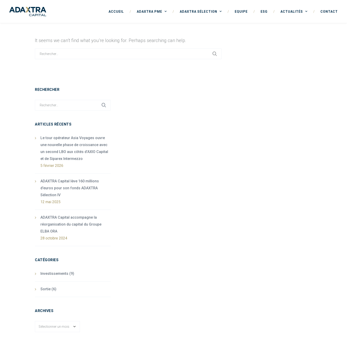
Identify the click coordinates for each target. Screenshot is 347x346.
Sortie (45, 289)
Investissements (54, 273)
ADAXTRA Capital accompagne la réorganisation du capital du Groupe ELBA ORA (70, 224)
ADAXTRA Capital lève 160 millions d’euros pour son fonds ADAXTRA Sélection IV (69, 188)
